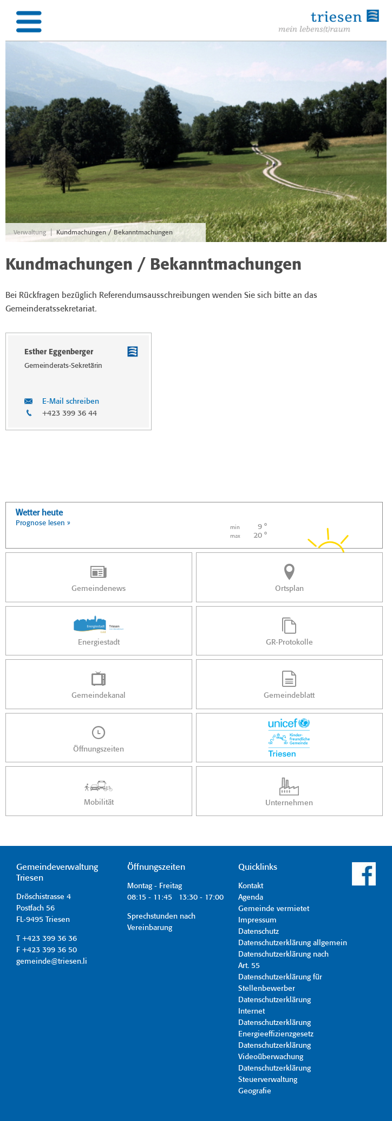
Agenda (250, 897)
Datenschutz (258, 931)
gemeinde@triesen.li (51, 961)
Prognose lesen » (43, 523)
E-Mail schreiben (70, 401)
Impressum (257, 920)
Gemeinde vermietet (273, 909)
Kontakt (250, 886)
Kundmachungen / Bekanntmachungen (114, 232)
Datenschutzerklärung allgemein (292, 943)
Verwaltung (30, 232)
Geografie (254, 1091)
